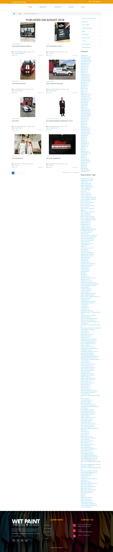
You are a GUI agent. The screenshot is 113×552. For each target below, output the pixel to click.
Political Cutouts (86, 221)
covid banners (85, 307)
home (30, 7)
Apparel (83, 496)
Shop (83, 494)
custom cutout (85, 193)
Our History (48, 528)
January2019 (85, 116)
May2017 (84, 88)
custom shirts (85, 439)
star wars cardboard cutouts (89, 342)
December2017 (86, 99)
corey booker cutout (87, 419)
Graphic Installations (16, 44)
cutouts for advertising (87, 353)
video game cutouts (86, 420)
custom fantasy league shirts (89, 455)
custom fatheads (86, 450)
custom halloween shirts (88, 370)
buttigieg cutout (85, 224)
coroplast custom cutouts (88, 263)
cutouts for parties (86, 232)
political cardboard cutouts (88, 412)
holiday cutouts (85, 287)
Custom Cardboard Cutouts (52, 118)
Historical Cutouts (86, 389)
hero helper (84, 249)
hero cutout (84, 260)
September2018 (86, 110)
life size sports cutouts (87, 452)
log (91, 1)
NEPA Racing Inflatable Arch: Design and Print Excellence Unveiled (91, 328)
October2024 (85, 171)
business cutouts (86, 362)
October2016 (85, 77)
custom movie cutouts (87, 425)
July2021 (84, 149)
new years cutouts (86, 336)
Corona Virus (85, 304)
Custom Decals (86, 188)
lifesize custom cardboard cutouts (90, 296)
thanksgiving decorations (88, 354)
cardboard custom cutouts (88, 301)
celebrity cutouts (86, 372)
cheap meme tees (86, 422)
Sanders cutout (85, 416)
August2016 (85, 74)
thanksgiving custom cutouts (89, 339)
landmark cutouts (86, 384)
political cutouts (85, 223)
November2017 (86, 98)
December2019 (85, 134)
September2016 (86, 76)
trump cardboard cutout (87, 414)
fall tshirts (84, 274)
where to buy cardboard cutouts (90, 284)
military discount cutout (87, 254)
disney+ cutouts (85, 345)
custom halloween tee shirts (89, 285)
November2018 (86, 113)
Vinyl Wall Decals (86, 47)
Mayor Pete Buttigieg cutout (89, 460)
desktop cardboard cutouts (88, 378)
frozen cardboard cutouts (88, 343)
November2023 (85, 160)
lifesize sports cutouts (87, 441)
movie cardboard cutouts (88, 427)
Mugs (83, 31)
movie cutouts (85, 213)
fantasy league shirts (87, 493)
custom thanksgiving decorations (90, 356)
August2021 (84, 151)
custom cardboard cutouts (88, 199)
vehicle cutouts (85, 387)
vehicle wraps (85, 332)
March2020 (84, 135)
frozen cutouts (85, 337)
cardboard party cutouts (88, 303)
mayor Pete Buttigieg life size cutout (91, 464)
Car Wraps (84, 323)
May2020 (84, 138)
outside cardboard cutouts (88, 293)
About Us (48, 525)
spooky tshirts (85, 271)
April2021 (84, 148)
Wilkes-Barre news (86, 488)
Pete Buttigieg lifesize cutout (89, 458)
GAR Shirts (84, 477)
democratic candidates (87, 466)
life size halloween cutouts (88, 438)
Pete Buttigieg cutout (87, 453)
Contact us (37, 533)
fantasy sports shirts (87, 500)
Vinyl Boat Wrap (85, 317)
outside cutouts (85, 292)
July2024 (84, 167)
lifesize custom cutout (87, 202)
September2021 (85, 153)
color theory (85, 331)
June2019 (84, 124)
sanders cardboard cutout (88, 417)
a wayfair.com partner (56, 547)
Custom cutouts (86, 196)
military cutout (85, 259)
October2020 (85, 143)
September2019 (85, 129)
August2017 (85, 93)
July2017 (84, 91)
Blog (83, 7)
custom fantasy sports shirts (89, 504)
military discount (86, 257)
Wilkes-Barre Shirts (86, 482)
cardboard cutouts (87, 180)
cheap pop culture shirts (87, 375)
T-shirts (48, 44)
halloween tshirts (86, 262)
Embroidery (85, 21)
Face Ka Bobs (85, 190)
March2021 (84, 146)
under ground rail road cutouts (89, 348)
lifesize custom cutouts (87, 212)
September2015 (86, 57)
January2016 (85, 63)
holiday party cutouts (87, 265)
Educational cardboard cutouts (89, 390)
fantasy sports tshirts (87, 502)
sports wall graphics (86, 447)
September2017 (86, 94)
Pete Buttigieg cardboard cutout (90, 456)
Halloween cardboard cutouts (89, 478)
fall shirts (84, 273)
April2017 (84, 87)
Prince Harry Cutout (86, 400)
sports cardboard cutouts (88, 444)
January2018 (85, 101)
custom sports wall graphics (89, 449)
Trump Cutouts (85, 226)
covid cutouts (85, 309)
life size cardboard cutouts (88, 219)
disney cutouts (85, 251)
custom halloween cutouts (88, 405)
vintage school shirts (87, 497)
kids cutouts (84, 234)
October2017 (85, 96)
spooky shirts (85, 268)
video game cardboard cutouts (89, 428)
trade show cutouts (86, 365)
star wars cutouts (86, 298)
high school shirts (86, 499)
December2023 (85, 162)
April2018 (84, 105)
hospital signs (85, 299)
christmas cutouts (86, 288)
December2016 (86, 80)
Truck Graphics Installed (54, 83)
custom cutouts (86, 194)
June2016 (84, 71)
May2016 (84, 69)
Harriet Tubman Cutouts (88, 347)
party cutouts (85, 207)
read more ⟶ (41, 55)
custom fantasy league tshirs (89, 472)
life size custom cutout (87, 205)
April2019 (84, 121)
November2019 (85, 132)
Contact (71, 7)
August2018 (85, 109)
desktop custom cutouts (88, 380)
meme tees (84, 430)
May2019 (84, 123)
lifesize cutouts (85, 204)
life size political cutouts (87, 409)
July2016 (84, 72)
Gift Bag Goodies (17, 158)
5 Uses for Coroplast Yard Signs (89, 321)
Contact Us (48, 535)
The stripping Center (18, 83)
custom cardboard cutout (88, 197)
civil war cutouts (85, 394)
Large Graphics (85, 245)
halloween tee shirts (87, 281)
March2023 (84, 154)
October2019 (85, 131)
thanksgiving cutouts (87, 350)
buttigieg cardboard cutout (88, 229)
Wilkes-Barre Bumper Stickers (89, 483)
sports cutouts (85, 442)
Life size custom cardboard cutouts (90, 359)
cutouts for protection (87, 240)
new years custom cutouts (88, 315)
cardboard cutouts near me (88, 282)
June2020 (84, 140)
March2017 (85, 83)
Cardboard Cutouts (54, 128)
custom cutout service (87, 248)
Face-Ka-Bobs (85, 25)
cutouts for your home (87, 238)
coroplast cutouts (86, 227)
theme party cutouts (87, 230)
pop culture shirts (86, 403)
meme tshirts (85, 431)
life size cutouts (85, 201)
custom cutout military (87, 252)
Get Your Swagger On (53, 158)
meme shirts (85, 434)
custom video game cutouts (89, 423)
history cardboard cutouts (88, 392)
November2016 (85, 79)
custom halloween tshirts (88, 367)
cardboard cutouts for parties (89, 235)
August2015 (84, 55)
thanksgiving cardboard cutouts (89, 351)
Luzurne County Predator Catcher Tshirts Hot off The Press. (89, 319)
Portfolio (57, 7)
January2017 (85, 82)
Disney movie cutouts (87, 243)
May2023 (84, 157)
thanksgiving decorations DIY (89, 358)
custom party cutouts (87, 334)
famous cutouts (85, 381)
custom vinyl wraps (86, 507)
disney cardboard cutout (88, 295)
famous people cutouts (87, 383)
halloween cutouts (86, 436)
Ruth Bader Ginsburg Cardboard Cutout (59, 121)
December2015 (86, 61)
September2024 (85, 170)
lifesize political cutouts (87, 411)
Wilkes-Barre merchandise (88, 486)
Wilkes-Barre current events (88, 489)
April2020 (84, 137)
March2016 (85, 65)
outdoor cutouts (86, 475)
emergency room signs (87, 310)
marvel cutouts (85, 270)
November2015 (86, 60)
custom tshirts (85, 361)
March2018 (84, 102)
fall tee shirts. (85, 276)
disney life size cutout (87, 255)
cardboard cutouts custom (88, 277)
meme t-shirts (85, 433)
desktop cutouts (86, 376)
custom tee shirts (86, 290)
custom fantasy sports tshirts (89, 505)
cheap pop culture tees (87, 373)
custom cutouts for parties (88, 237)
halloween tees (85, 279)
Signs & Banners (86, 37)
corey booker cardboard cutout (89, 406)
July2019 (84, 126)
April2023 (84, 156)
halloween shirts (86, 266)
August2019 (85, 127)
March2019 (85, 118)
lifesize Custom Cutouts (87, 208)
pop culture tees (86, 386)
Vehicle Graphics (15, 81)
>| (23, 173)
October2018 (85, 112)
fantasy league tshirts (87, 474)
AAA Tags (84, 480)
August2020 (84, 142)
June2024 (84, 165)
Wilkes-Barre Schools (87, 491)
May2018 (84, 107)
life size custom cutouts (87, 216)
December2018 (86, 115)
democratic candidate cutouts (89, 471)
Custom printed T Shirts (54, 46)
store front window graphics (22, 46)
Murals (83, 246)
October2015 (85, 58)
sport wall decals (86, 445)
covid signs (84, 306)
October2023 (85, 159)
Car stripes (15, 121)
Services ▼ (43, 7)
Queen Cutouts (85, 398)
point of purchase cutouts (88, 364)
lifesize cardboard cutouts (88, 218)
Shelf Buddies (85, 34)
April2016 (84, 68)
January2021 (85, 145)
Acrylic (83, 191)
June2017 (84, 90)
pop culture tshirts (86, 401)
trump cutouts (85, 241)
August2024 (84, 168)
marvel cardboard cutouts (88, 340)
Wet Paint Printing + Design (19, 2)
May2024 (84, 164)
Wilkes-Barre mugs (86, 485)
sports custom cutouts (87, 369)
